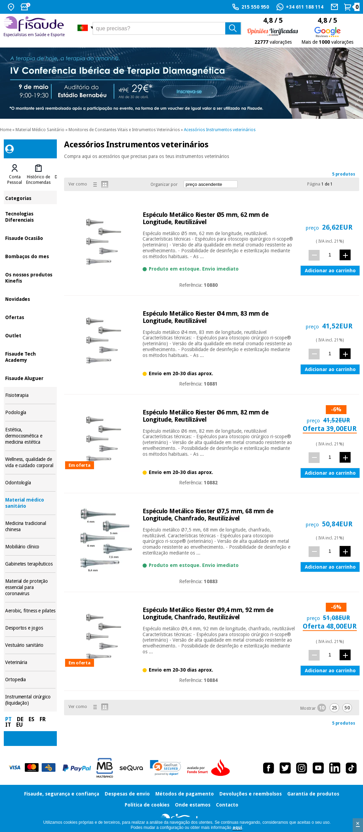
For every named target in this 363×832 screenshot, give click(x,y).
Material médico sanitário (30, 503)
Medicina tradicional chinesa (30, 526)
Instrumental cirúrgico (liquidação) (30, 700)
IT (8, 725)
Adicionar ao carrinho (330, 270)
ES (31, 719)
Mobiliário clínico (30, 546)
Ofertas (30, 317)
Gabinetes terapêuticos (30, 564)
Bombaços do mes (30, 256)
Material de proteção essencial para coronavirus (30, 587)
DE (20, 719)
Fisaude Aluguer (30, 378)
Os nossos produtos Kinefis (30, 277)
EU (19, 725)
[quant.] (329, 255)
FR (43, 719)
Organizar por (164, 184)
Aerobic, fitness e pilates (30, 610)
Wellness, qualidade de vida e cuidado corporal (30, 462)
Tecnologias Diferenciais (30, 216)
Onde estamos (192, 805)
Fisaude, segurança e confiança (61, 794)
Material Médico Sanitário (39, 129)
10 (321, 707)
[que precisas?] (167, 28)
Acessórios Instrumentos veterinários (220, 129)
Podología (30, 412)
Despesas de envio (127, 794)
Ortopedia (30, 679)
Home (5, 129)
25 (334, 707)
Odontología (30, 482)
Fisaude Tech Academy (30, 356)
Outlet (30, 335)
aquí (237, 827)
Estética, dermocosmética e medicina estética (30, 436)
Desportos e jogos (30, 628)
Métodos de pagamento (184, 794)
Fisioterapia (30, 395)
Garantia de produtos (313, 794)
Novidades (30, 298)
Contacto (227, 805)
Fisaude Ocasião (30, 238)
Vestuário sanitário (30, 645)
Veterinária (30, 662)
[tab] (14, 175)
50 (347, 707)
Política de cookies (147, 805)
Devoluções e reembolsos (250, 794)
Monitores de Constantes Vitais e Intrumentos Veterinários (124, 129)
